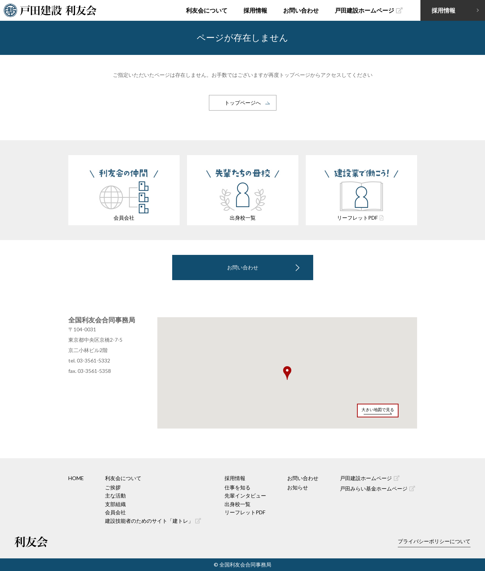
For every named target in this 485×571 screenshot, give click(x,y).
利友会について (206, 10)
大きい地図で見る (377, 409)
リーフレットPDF (245, 512)
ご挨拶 (113, 487)
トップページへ (243, 102)
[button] (287, 373)
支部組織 (115, 504)
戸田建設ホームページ (369, 10)
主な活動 (115, 495)
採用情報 (255, 10)
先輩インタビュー (245, 495)
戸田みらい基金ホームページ (377, 488)
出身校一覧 (237, 504)
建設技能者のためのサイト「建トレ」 (153, 521)
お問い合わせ (301, 10)
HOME (76, 478)
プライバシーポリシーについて (434, 541)
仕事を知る (237, 487)
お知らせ (297, 487)
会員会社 (115, 512)
